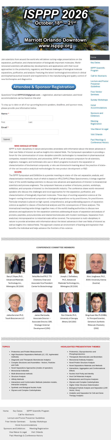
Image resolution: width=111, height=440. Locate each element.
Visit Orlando (96, 134)
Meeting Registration (96, 122)
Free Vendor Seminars (96, 93)
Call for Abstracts (99, 76)
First (3, 122)
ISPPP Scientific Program (98, 69)
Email (5, 127)
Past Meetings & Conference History (100, 141)
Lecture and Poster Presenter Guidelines (99, 84)
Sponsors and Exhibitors (97, 114)
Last (30, 122)
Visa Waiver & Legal (99, 129)
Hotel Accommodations (99, 106)
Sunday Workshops (99, 100)
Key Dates (95, 62)
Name (5, 113)
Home (93, 57)
